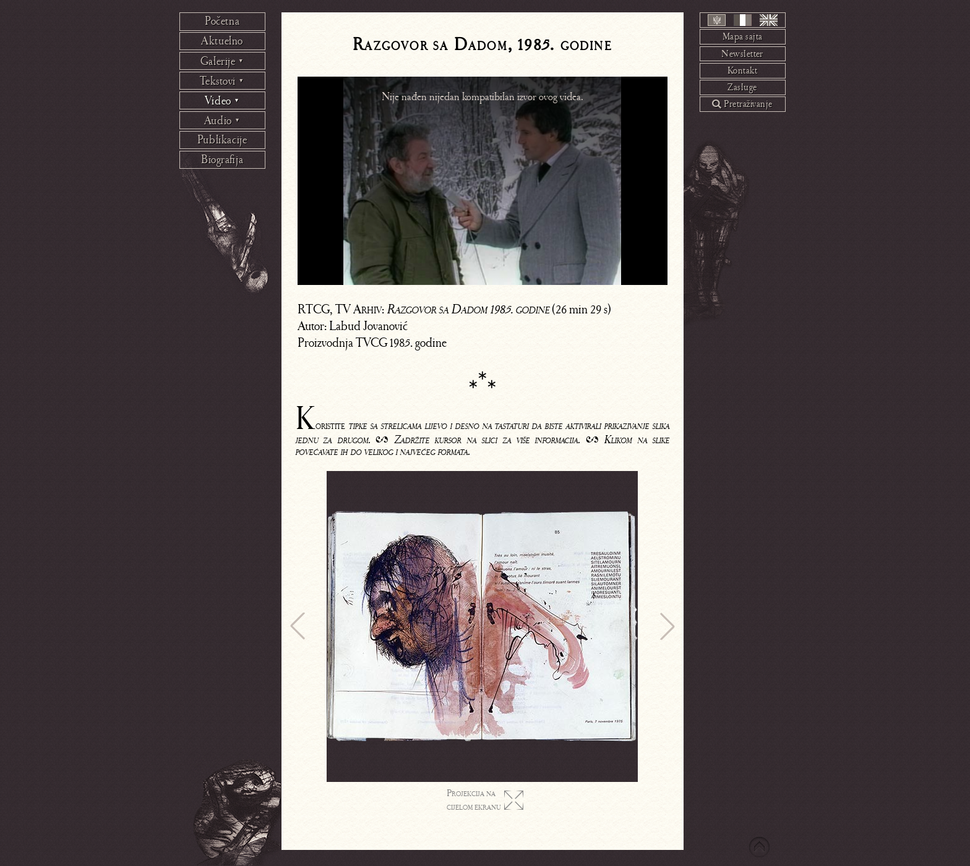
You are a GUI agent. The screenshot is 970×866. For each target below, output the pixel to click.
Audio (222, 120)
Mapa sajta (743, 36)
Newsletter (742, 54)
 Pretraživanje (742, 104)
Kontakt (742, 70)
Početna (222, 21)
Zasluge (742, 87)
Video (222, 100)
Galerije (222, 61)
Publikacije (222, 139)
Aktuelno (222, 40)
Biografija (222, 159)
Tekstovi (222, 81)
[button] (297, 626)
